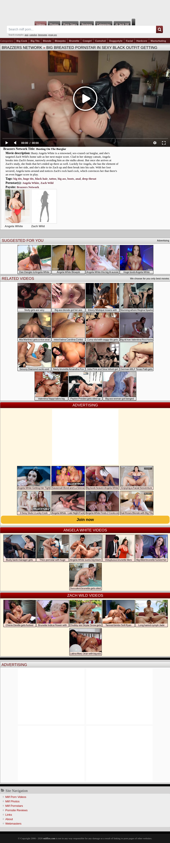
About (9, 819)
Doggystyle (115, 41)
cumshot (33, 35)
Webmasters (13, 823)
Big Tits (35, 41)
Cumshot (100, 41)
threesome (42, 35)
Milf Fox (85, 9)
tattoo (52, 178)
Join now (85, 519)
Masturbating (158, 41)
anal (26, 35)
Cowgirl (87, 41)
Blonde (47, 41)
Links (8, 814)
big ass (62, 178)
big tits (17, 178)
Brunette (74, 41)
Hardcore (141, 41)
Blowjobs (60, 41)
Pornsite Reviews (16, 810)
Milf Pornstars (14, 805)
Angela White (30, 183)
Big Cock (22, 41)
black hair (41, 178)
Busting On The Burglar (51, 149)
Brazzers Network (22, 48)
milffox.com (49, 838)
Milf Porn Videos (15, 797)
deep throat (89, 178)
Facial (129, 41)
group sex (52, 35)
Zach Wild (47, 183)
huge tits (28, 178)
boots (71, 178)
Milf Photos (12, 801)
